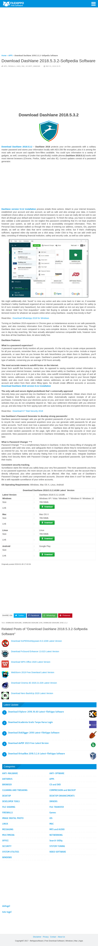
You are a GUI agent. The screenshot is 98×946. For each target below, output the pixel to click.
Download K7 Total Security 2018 (28, 411)
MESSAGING (7, 829)
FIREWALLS (11, 66)
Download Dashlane (14, 623)
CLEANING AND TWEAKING (14, 790)
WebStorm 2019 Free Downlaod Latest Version (32, 672)
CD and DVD (55, 784)
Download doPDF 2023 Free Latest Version (28, 743)
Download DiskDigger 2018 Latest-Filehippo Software (33, 732)
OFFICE (5, 840)
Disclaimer (37, 937)
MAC (23, 66)
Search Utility (55, 840)
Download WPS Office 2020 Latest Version (30, 662)
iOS (50, 818)
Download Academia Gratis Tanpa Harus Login (30, 722)
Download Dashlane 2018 (32, 623)
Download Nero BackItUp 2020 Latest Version (32, 693)
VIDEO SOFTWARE (57, 851)
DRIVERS (53, 801)
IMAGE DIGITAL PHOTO (12, 818)
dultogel (6, 906)
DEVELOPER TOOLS (11, 801)
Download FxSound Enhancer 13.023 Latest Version (35, 651)
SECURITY (29, 66)
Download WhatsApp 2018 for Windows (31, 318)
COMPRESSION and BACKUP (62, 790)
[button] (93, 3)
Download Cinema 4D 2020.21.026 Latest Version (34, 683)
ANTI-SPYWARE (56, 773)
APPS (5, 66)
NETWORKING (56, 835)
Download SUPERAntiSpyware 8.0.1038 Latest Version (36, 641)
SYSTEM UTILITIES (10, 851)
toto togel (7, 912)
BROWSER (7, 784)
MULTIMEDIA (8, 835)
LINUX (18, 66)
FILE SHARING (8, 807)
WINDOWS (36, 66)
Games (52, 812)
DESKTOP (6, 795)
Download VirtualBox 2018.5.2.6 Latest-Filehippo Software (36, 753)
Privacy (46, 937)
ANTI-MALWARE (10, 773)
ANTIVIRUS (7, 779)
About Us (61, 937)
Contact (53, 937)
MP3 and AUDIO (56, 829)
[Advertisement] (48, 32)
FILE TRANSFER (56, 807)
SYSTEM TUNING (57, 846)
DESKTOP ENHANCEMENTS (62, 795)
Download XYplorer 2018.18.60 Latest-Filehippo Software (36, 711)
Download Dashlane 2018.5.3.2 (16, 147)
